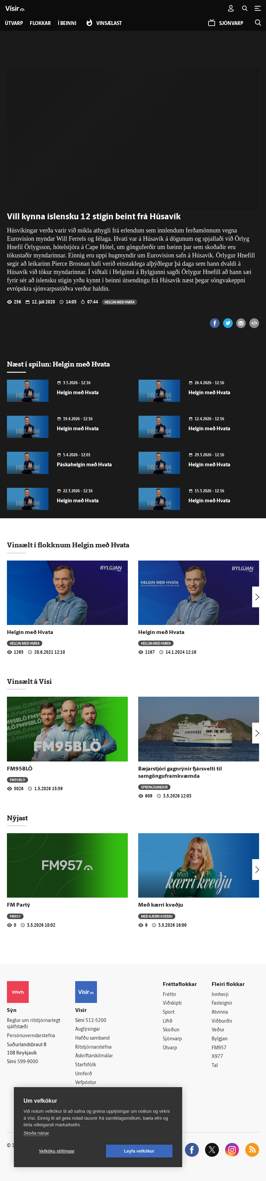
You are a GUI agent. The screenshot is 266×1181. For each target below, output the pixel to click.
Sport (169, 1012)
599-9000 (27, 1062)
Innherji (220, 994)
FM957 (15, 916)
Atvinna (220, 1012)
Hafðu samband (92, 1038)
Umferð (83, 1074)
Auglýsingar (87, 1029)
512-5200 (96, 1020)
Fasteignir (222, 1003)
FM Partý (18, 905)
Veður (218, 1030)
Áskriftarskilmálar (94, 1056)
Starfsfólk (85, 1065)
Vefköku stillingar (57, 1151)
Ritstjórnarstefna (93, 1047)
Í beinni (67, 23)
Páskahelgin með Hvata (84, 465)
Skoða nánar (36, 1133)
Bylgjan (220, 1039)
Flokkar (40, 23)
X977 (217, 1056)
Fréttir (169, 994)
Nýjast (17, 818)
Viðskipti (172, 1003)
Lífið (167, 1021)
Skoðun (171, 1030)
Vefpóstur (85, 1082)
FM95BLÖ (20, 769)
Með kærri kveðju (160, 905)
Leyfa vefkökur (139, 1151)
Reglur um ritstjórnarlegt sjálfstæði (33, 1024)
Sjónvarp (172, 1039)
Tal (215, 1065)
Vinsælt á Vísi (29, 681)
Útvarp (170, 1048)
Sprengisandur (154, 787)
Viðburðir (222, 1021)
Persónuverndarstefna (31, 1036)
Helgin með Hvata (119, 302)
